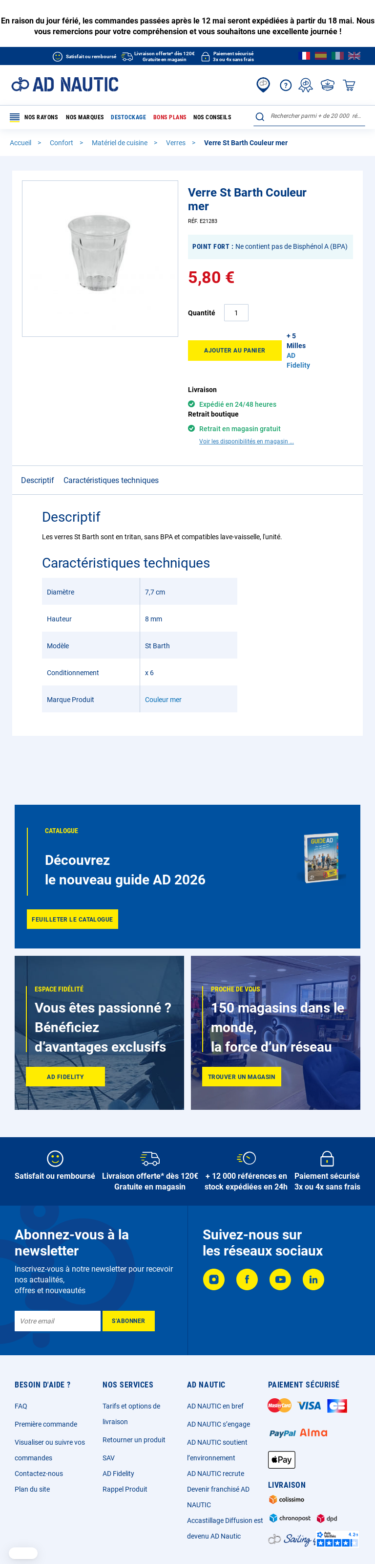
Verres (176, 143)
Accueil (21, 143)
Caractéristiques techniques (111, 463)
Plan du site (32, 1489)
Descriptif (37, 463)
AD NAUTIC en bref (215, 1406)
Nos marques (85, 117)
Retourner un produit (134, 1440)
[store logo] (64, 84)
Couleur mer (163, 682)
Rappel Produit (125, 1489)
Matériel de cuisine (120, 143)
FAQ (21, 1406)
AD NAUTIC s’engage (218, 1424)
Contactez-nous (39, 1473)
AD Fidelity (118, 1473)
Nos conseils (212, 117)
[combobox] (309, 116)
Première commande (46, 1424)
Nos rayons (34, 117)
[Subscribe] (129, 1321)
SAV (109, 1458)
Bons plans (170, 117)
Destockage (128, 117)
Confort (62, 143)
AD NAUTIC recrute (215, 1473)
